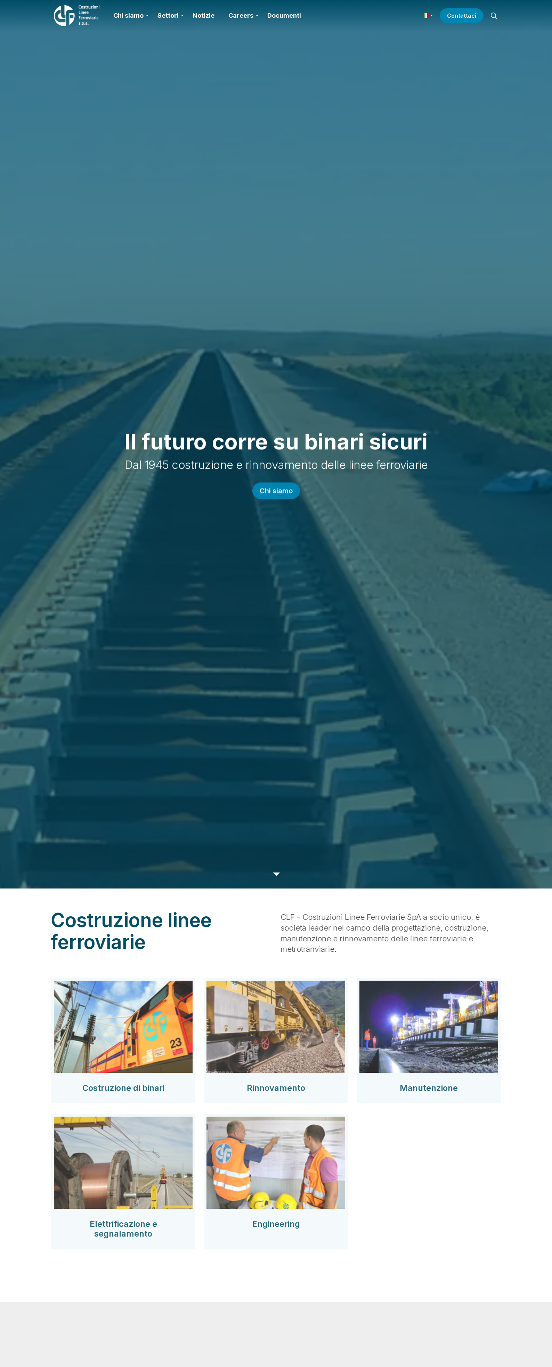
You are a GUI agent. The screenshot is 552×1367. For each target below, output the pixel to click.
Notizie (203, 15)
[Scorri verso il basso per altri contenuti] (276, 874)
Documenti (284, 15)
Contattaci (461, 16)
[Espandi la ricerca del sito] (494, 15)
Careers (240, 15)
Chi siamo (128, 15)
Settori (168, 15)
